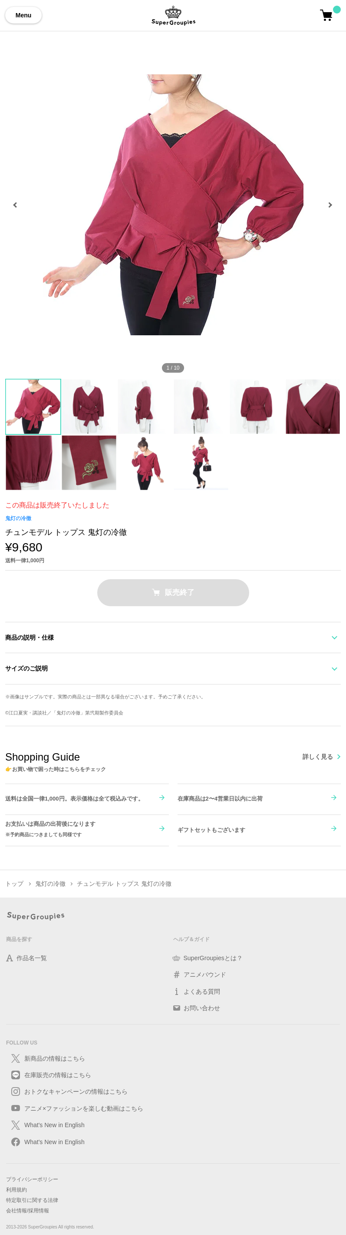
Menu (24, 15)
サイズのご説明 (26, 668)
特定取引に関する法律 (32, 1200)
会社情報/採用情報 (27, 1211)
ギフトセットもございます (211, 830)
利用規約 (16, 1190)
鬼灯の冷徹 (18, 518)
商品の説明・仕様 (29, 637)
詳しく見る (318, 756)
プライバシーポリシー (32, 1179)
